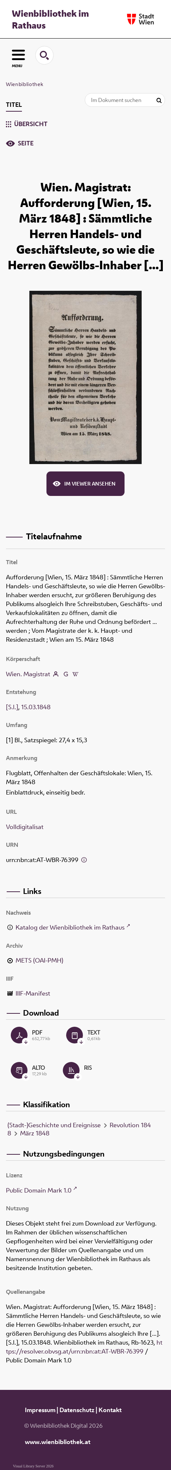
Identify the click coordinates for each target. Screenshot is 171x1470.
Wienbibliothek (24, 84)
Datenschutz (76, 1410)
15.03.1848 (36, 707)
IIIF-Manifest (33, 993)
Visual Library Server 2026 (33, 1466)
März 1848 (34, 1133)
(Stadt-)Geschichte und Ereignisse (54, 1125)
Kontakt (110, 1410)
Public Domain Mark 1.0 (38, 1190)
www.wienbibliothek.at (57, 1442)
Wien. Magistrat (28, 674)
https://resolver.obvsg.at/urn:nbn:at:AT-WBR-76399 (84, 1346)
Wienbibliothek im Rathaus (50, 19)
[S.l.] (12, 707)
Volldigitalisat (24, 827)
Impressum (40, 1410)
